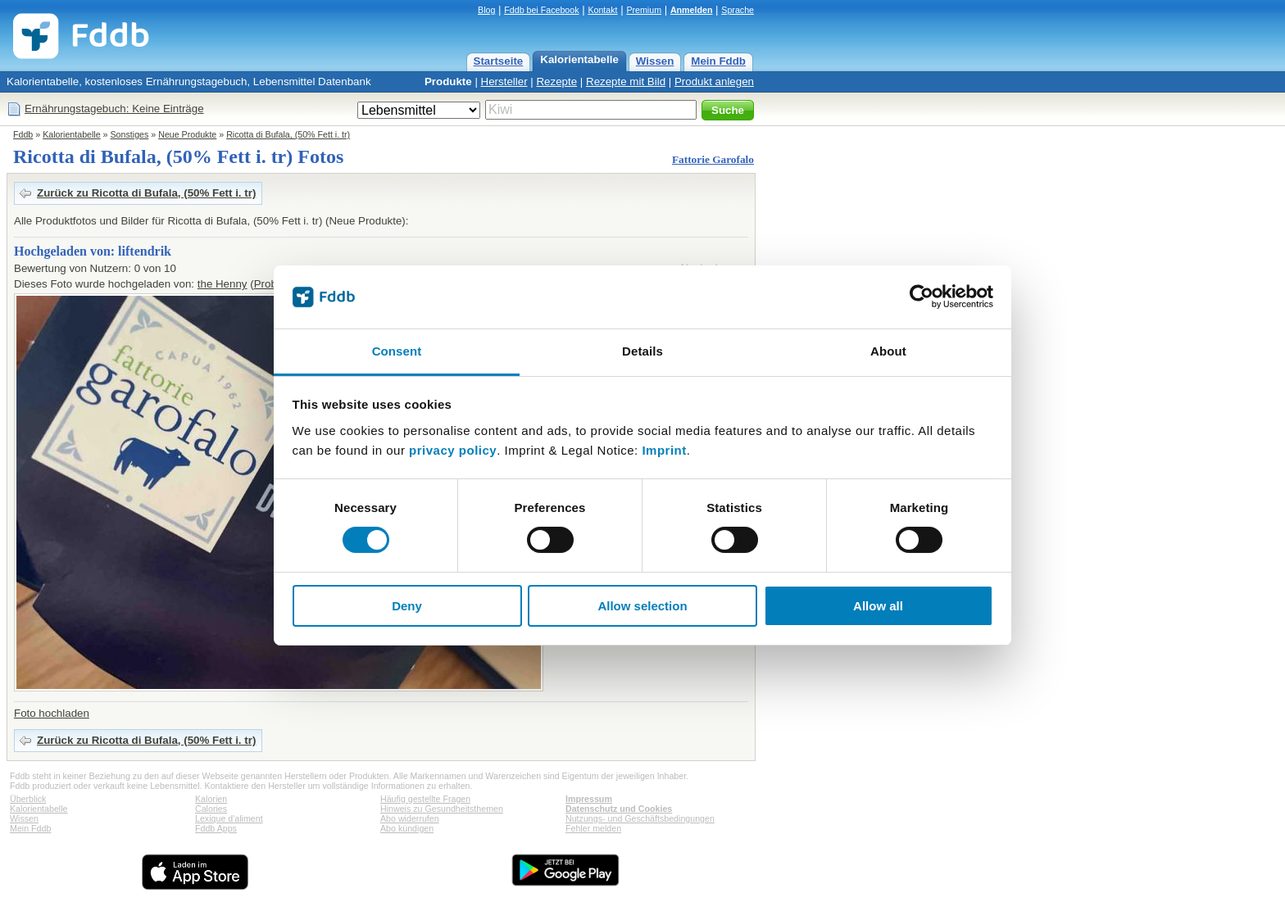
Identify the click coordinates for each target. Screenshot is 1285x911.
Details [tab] (642, 351)
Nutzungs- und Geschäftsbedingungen (640, 818)
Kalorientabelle (579, 59)
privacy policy (453, 450)
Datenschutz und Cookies (618, 809)
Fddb (23, 134)
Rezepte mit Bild (625, 81)
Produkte (448, 81)
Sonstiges (130, 134)
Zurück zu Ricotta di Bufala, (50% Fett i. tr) (146, 193)
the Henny (222, 284)
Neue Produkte (187, 134)
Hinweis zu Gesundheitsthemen (441, 809)
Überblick (28, 799)
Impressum (588, 799)
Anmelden (691, 10)
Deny (407, 606)
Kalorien (211, 799)
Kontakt (602, 10)
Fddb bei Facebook (541, 10)
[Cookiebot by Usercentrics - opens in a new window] (921, 296)
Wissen (655, 61)
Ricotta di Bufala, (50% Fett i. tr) (288, 134)
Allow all (878, 606)
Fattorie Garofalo (713, 159)
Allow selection (642, 606)
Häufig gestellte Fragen (425, 799)
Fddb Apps (216, 828)
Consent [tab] (397, 351)
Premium (643, 10)
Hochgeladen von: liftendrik (92, 251)
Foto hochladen (51, 713)
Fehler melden (593, 828)
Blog (486, 10)
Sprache (737, 10)
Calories (211, 809)
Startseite (499, 61)
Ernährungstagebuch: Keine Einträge (114, 108)
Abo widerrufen (409, 818)
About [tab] (888, 351)
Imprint (664, 450)
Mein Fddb (718, 61)
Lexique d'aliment (229, 818)
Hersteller (504, 81)
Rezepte (556, 81)
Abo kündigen (407, 828)
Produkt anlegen (714, 81)
